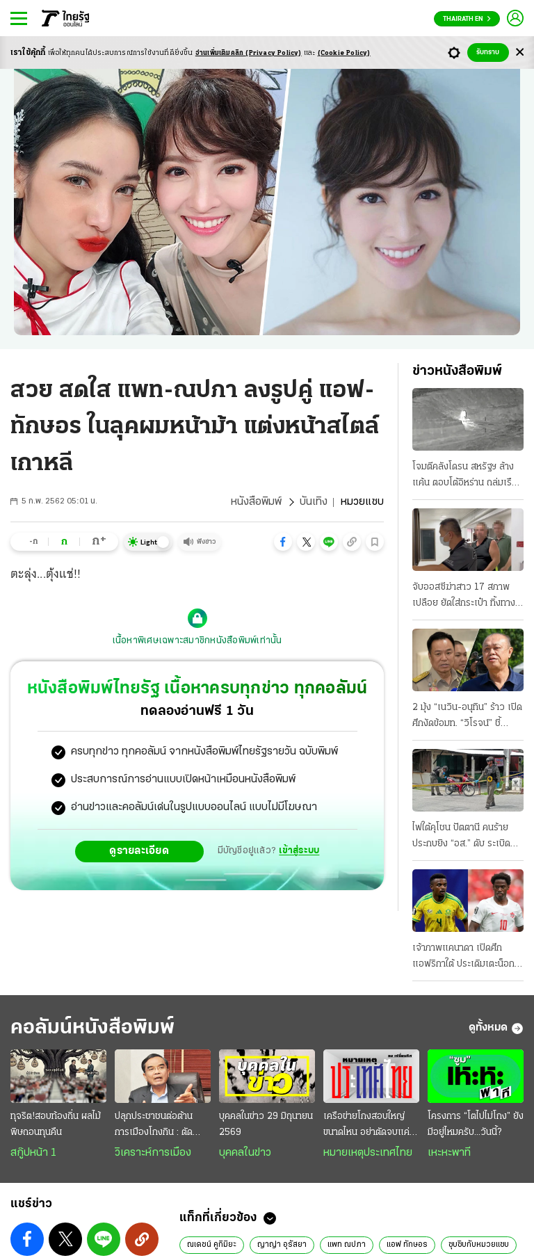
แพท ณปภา (346, 1245)
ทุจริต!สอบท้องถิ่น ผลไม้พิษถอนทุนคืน (55, 1124)
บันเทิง (313, 502)
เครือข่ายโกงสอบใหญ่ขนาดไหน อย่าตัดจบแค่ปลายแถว (366, 1125)
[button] (283, 542)
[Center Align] (520, 52)
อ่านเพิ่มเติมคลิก (248, 53)
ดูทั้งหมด (496, 1028)
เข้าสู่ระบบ (299, 851)
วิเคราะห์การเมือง (153, 1153)
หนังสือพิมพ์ (256, 502)
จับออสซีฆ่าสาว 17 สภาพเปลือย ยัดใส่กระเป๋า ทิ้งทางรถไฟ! (463, 596)
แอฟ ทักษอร (407, 1245)
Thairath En (467, 19)
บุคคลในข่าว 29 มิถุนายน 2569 (266, 1124)
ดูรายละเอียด (139, 851)
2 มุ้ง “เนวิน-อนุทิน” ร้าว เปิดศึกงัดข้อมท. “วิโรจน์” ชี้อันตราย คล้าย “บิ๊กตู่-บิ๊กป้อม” (467, 717)
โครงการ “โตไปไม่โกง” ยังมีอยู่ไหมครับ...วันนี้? (476, 1124)
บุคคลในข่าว (245, 1153)
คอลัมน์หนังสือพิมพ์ (92, 1028)
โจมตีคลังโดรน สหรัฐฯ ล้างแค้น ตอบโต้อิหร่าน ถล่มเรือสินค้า (464, 476)
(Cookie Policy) (344, 53)
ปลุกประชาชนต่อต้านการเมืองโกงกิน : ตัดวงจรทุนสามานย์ (154, 1125)
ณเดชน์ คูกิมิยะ (211, 1245)
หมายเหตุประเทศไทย (367, 1153)
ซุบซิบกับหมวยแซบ (478, 1245)
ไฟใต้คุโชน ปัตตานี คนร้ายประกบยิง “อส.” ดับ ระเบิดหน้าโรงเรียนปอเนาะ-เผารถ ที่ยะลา (464, 837)
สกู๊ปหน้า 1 (33, 1153)
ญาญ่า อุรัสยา (282, 1245)
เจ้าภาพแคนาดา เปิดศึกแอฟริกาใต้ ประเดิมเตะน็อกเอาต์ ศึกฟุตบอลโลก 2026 (463, 957)
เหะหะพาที (449, 1153)
